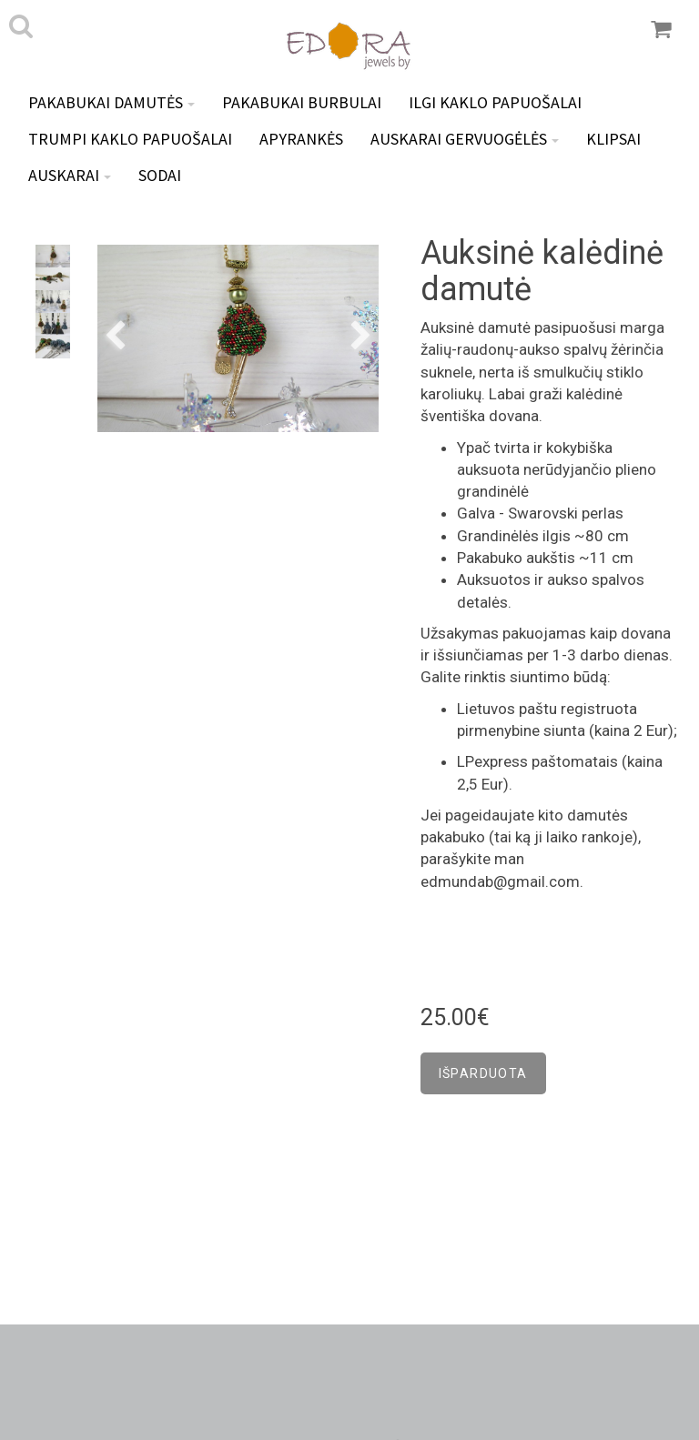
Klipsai (613, 138)
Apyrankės (301, 138)
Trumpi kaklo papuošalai (130, 138)
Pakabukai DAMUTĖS (111, 102)
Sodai (159, 175)
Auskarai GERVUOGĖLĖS (464, 138)
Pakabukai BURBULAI (301, 102)
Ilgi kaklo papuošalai (495, 102)
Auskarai (69, 175)
